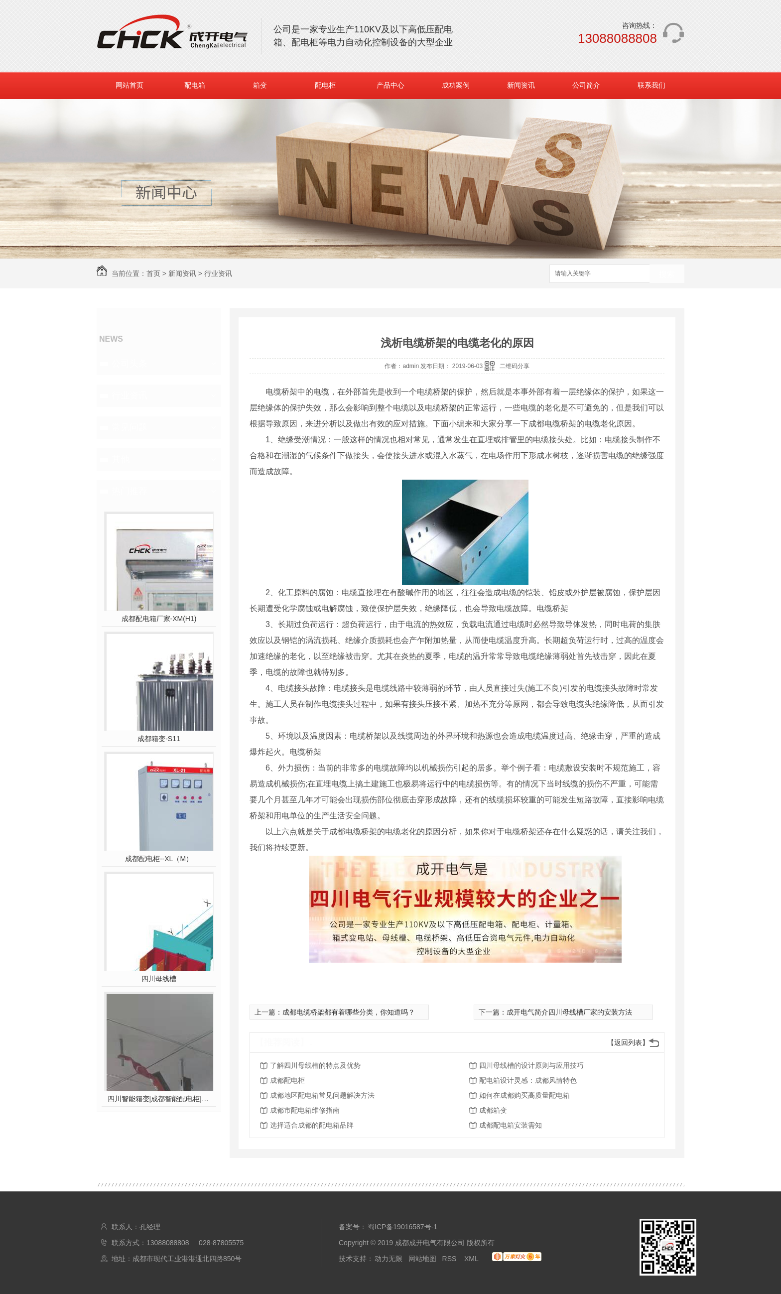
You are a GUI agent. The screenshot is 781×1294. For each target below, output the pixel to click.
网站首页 (129, 85)
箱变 (260, 85)
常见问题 (129, 427)
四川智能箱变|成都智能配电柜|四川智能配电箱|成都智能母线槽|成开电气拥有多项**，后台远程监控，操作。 (159, 1099)
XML (472, 1259)
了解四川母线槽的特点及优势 (315, 1065)
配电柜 (325, 85)
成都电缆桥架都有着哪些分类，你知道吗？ (348, 1012)
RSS (450, 1259)
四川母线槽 (158, 979)
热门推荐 (129, 491)
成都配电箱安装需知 (510, 1125)
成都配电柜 (287, 1080)
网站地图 (422, 1259)
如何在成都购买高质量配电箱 (524, 1095)
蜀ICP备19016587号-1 (402, 1227)
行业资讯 (218, 273)
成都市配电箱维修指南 (305, 1110)
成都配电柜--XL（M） (159, 859)
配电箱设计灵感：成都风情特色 (528, 1080)
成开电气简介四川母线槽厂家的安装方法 (569, 1012)
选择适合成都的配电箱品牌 (312, 1125)
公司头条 (129, 364)
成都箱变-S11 (158, 739)
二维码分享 (514, 366)
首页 (153, 273)
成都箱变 (493, 1110)
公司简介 (586, 85)
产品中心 (390, 85)
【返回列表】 (628, 1042)
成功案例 (456, 85)
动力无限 (388, 1259)
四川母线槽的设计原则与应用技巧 (531, 1065)
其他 (121, 459)
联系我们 (651, 85)
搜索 (667, 274)
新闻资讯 (521, 85)
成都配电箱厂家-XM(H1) (159, 619)
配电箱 (194, 85)
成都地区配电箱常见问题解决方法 (322, 1095)
